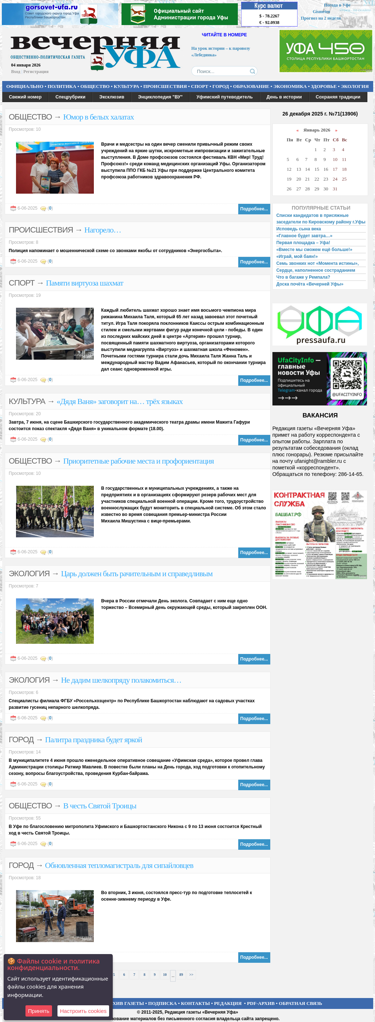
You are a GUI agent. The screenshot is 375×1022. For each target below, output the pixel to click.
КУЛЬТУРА (126, 86)
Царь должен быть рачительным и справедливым (137, 573)
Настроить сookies (83, 1011)
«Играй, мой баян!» (297, 256)
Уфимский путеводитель (224, 97)
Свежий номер (25, 97)
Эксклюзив (111, 97)
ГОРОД (220, 86)
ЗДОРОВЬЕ (324, 86)
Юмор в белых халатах (98, 116)
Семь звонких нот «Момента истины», (317, 263)
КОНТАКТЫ (195, 1003)
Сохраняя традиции (338, 97)
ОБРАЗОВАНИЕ (251, 86)
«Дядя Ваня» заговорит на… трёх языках (120, 401)
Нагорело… (102, 229)
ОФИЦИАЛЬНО (24, 86)
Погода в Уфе (337, 5)
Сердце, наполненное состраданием (315, 270)
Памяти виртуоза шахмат (84, 282)
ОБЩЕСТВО (94, 86)
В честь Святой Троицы (99, 805)
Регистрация (35, 71)
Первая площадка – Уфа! (303, 242)
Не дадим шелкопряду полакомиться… (121, 679)
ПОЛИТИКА (62, 86)
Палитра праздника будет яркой (93, 739)
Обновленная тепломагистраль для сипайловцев (119, 865)
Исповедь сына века (298, 228)
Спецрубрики (70, 97)
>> (191, 975)
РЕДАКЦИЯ (228, 1003)
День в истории (284, 97)
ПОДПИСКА (162, 1003)
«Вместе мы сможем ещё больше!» (314, 249)
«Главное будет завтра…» (304, 235)
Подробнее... (254, 208)
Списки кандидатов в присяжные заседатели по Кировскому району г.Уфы (321, 219)
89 (181, 975)
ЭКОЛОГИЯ (355, 86)
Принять (38, 1011)
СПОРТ (199, 86)
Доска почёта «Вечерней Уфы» (310, 284)
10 (165, 975)
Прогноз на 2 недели (321, 18)
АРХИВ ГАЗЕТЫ (125, 1003)
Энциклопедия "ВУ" (160, 97)
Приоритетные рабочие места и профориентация (138, 460)
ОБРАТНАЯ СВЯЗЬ (300, 1003)
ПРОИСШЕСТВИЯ (165, 86)
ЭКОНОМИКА (290, 86)
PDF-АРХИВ (261, 1003)
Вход (15, 71)
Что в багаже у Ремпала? (303, 277)
